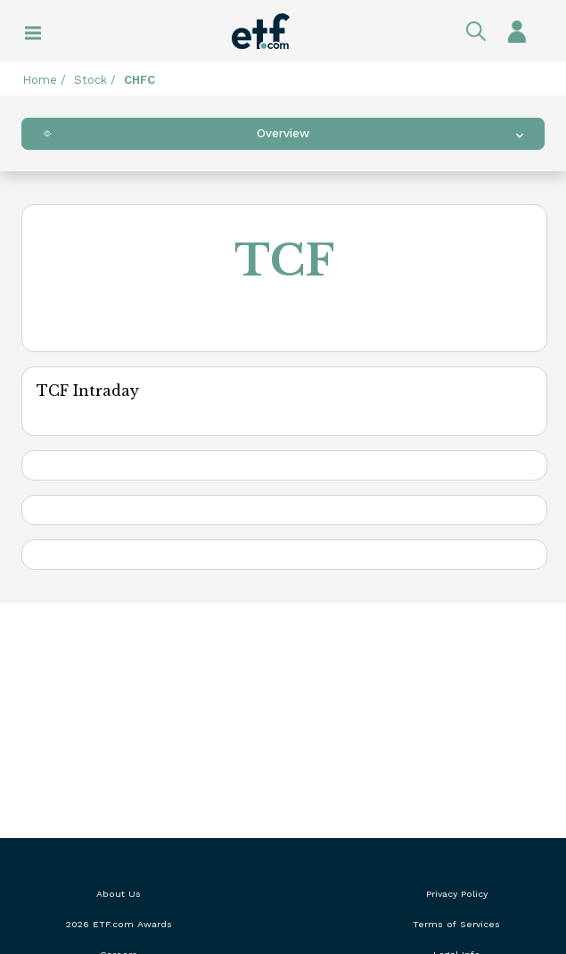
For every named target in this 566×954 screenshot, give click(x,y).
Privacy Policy (457, 894)
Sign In (517, 30)
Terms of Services (456, 924)
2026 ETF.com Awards (119, 924)
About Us (118, 894)
